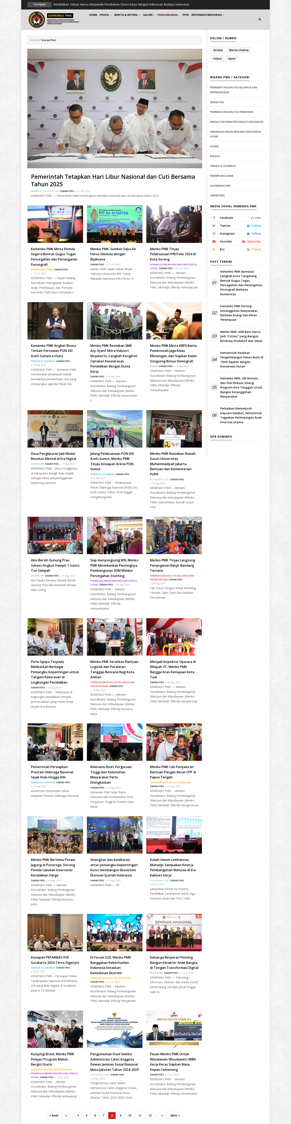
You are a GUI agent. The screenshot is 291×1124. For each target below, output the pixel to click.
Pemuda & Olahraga (43, 361)
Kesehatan (37, 464)
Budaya (215, 156)
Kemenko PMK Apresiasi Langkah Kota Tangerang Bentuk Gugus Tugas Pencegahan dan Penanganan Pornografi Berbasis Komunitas (241, 283)
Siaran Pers (67, 191)
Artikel (218, 50)
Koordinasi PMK (49, 191)
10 (131, 1115)
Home (94, 19)
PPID (200, 19)
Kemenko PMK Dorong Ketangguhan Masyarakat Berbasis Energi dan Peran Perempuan (239, 313)
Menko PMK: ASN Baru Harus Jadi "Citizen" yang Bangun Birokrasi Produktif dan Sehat (241, 336)
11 (141, 1115)
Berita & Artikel (134, 19)
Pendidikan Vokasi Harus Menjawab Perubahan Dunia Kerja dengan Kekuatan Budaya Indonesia (121, 4)
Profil (110, 19)
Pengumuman (180, 19)
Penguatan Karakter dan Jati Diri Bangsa (236, 122)
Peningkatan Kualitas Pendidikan (170, 782)
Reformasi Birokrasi (224, 19)
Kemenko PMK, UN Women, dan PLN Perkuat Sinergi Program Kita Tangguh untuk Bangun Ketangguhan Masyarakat (241, 388)
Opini (231, 59)
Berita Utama (239, 50)
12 (151, 1115)
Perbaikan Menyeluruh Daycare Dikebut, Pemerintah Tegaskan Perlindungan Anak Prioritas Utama (241, 415)
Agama (35, 191)
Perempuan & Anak (42, 269)
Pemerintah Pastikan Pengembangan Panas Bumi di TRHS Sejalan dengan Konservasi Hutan (241, 359)
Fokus (217, 59)
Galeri (158, 19)
